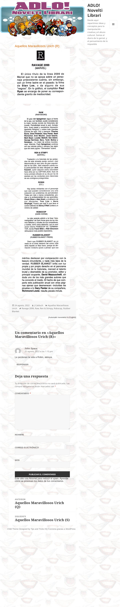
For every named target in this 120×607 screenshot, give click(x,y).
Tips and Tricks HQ (39, 529)
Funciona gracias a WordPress (61, 529)
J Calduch (38, 305)
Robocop (58, 308)
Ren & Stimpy (46, 308)
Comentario (23, 393)
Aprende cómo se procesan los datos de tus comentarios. (41, 479)
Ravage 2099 (28, 308)
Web (17, 460)
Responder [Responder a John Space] (22, 364)
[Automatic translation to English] (62, 317)
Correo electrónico (27, 447)
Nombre (19, 434)
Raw (37, 308)
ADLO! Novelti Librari (95, 10)
